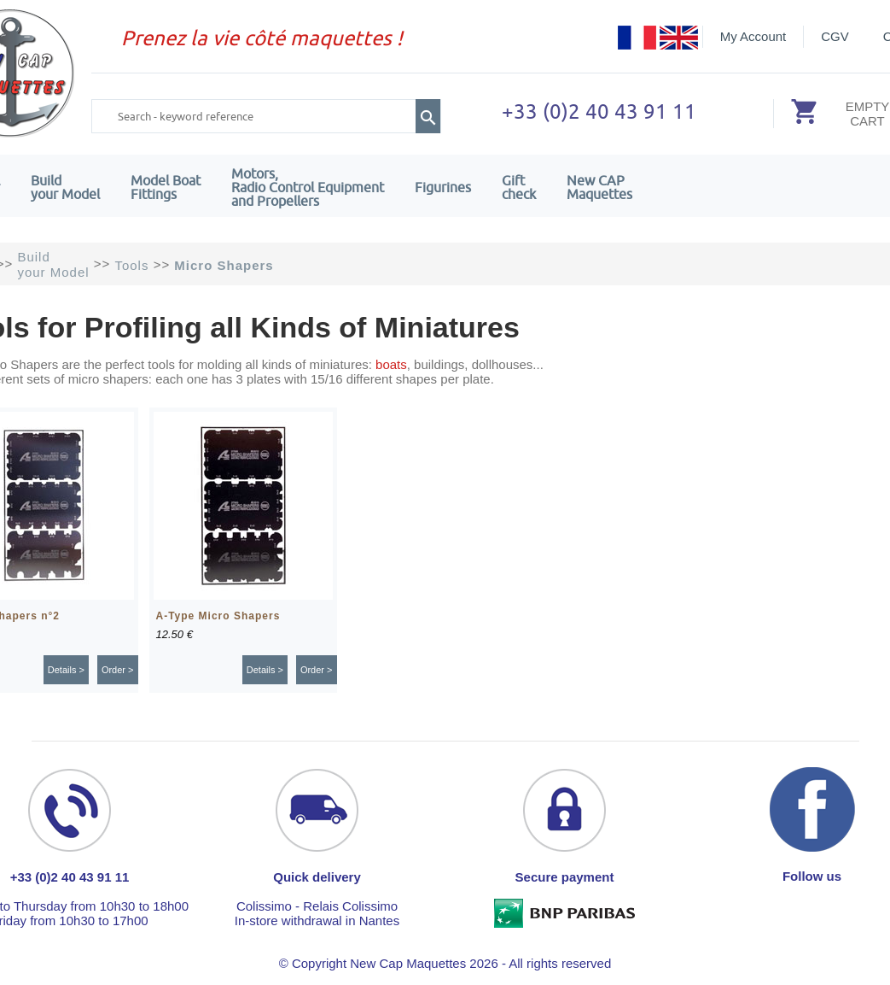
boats (391, 364)
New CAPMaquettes (599, 187)
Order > (118, 670)
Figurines (443, 187)
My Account (753, 36)
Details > (66, 670)
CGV (835, 36)
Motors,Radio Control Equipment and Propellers (307, 187)
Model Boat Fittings (166, 187)
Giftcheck (519, 187)
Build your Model (65, 187)
